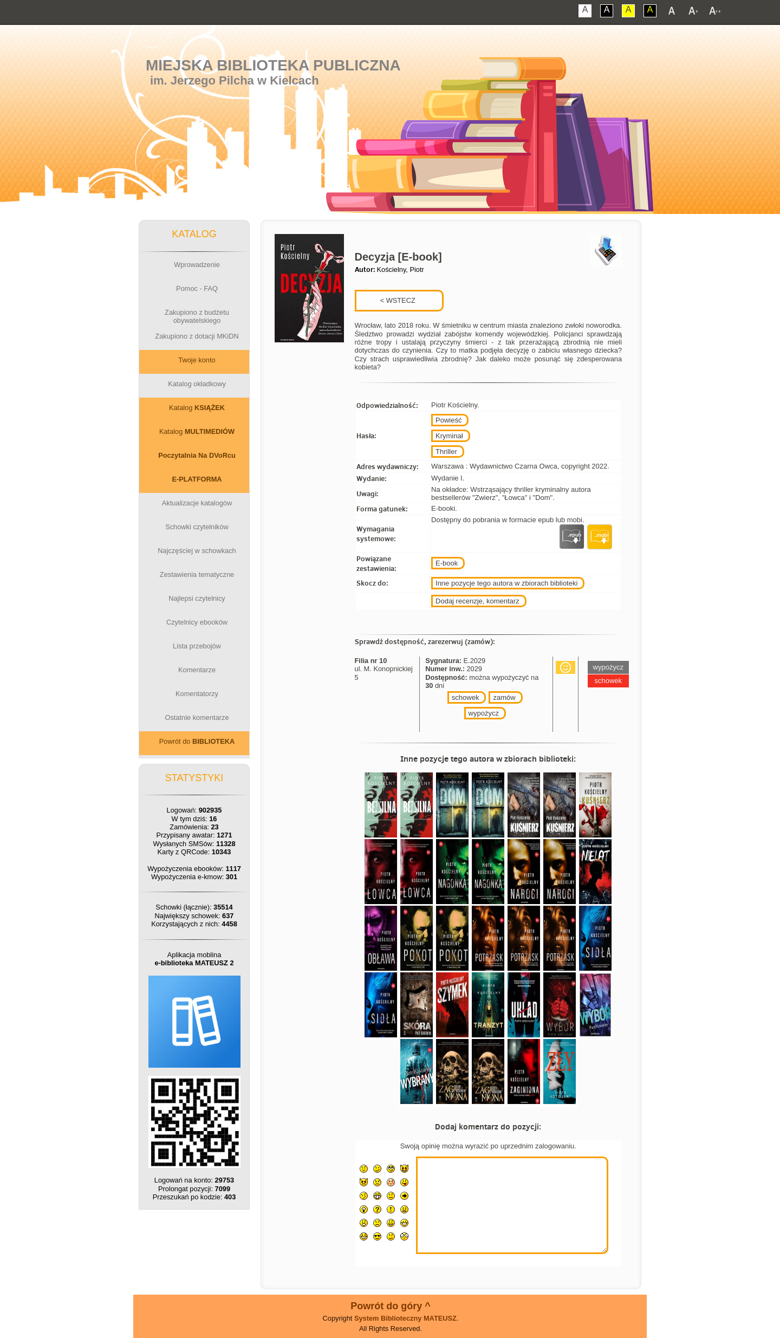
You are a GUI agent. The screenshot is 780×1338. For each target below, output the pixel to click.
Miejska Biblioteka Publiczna (273, 65)
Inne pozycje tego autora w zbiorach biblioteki (506, 583)
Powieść (448, 420)
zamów (504, 697)
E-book (446, 563)
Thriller (446, 451)
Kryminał (449, 436)
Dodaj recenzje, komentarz (477, 601)
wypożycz (484, 713)
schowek (465, 697)
